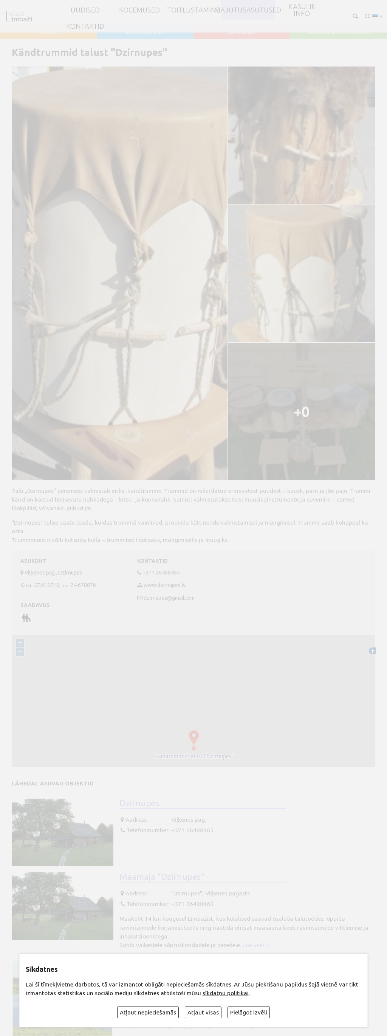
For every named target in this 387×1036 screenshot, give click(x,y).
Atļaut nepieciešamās (148, 1012)
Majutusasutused (247, 9)
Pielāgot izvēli (248, 1012)
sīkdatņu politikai (226, 993)
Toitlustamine (193, 9)
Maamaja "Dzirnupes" (161, 876)
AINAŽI (48, 31)
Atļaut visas (203, 1012)
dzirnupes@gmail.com (169, 598)
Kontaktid (85, 26)
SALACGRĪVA (145, 31)
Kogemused (139, 9)
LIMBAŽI (242, 31)
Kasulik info (302, 10)
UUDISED (85, 9)
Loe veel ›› (256, 945)
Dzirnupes (139, 803)
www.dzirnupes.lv (165, 585)
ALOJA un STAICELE (339, 31)
